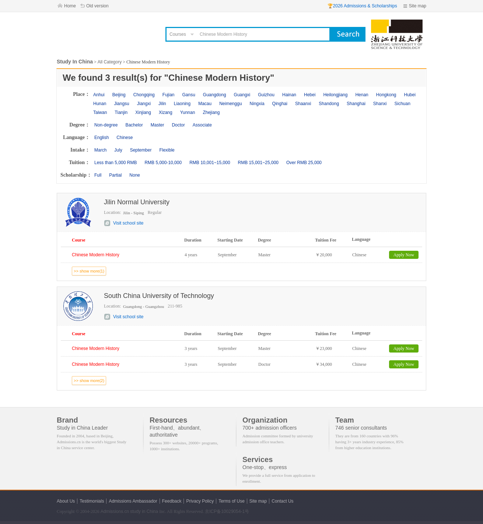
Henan (361, 94)
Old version (97, 5)
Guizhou (266, 94)
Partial (115, 175)
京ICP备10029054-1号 (227, 511)
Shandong (329, 103)
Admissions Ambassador (133, 501)
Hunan (99, 103)
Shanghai (356, 103)
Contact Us (282, 501)
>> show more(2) (89, 380)
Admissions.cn (115, 511)
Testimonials (92, 501)
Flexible (166, 150)
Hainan (289, 94)
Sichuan (402, 103)
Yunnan (187, 112)
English (101, 137)
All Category (110, 62)
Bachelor (134, 125)
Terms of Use (231, 501)
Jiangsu (121, 103)
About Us (66, 501)
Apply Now (403, 254)
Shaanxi (303, 103)
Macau (204, 103)
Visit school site (128, 223)
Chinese (124, 137)
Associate (202, 125)
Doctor (178, 125)
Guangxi (242, 94)
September (141, 150)
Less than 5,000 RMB (115, 162)
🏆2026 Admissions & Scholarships (362, 5)
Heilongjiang (335, 94)
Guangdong (214, 94)
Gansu (188, 94)
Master (157, 125)
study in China (144, 511)
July (118, 150)
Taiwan (100, 112)
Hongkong (386, 94)
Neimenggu (230, 103)
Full (97, 175)
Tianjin (121, 112)
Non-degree (106, 125)
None (134, 175)
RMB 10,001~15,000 (209, 162)
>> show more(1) (89, 271)
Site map (417, 5)
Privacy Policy (200, 501)
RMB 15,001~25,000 (258, 162)
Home (70, 5)
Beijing (119, 94)
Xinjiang (143, 112)
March (100, 150)
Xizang (165, 112)
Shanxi (380, 103)
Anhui (99, 94)
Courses (177, 34)
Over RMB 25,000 (304, 162)
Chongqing (144, 94)
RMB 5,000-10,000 (163, 162)
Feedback (172, 501)
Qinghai (279, 103)
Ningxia (257, 103)
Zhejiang (211, 112)
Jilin (162, 103)
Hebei (309, 94)
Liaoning (182, 103)
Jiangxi (144, 103)
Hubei (410, 94)
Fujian (168, 94)
